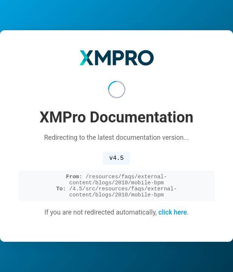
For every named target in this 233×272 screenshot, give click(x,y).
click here (172, 215)
